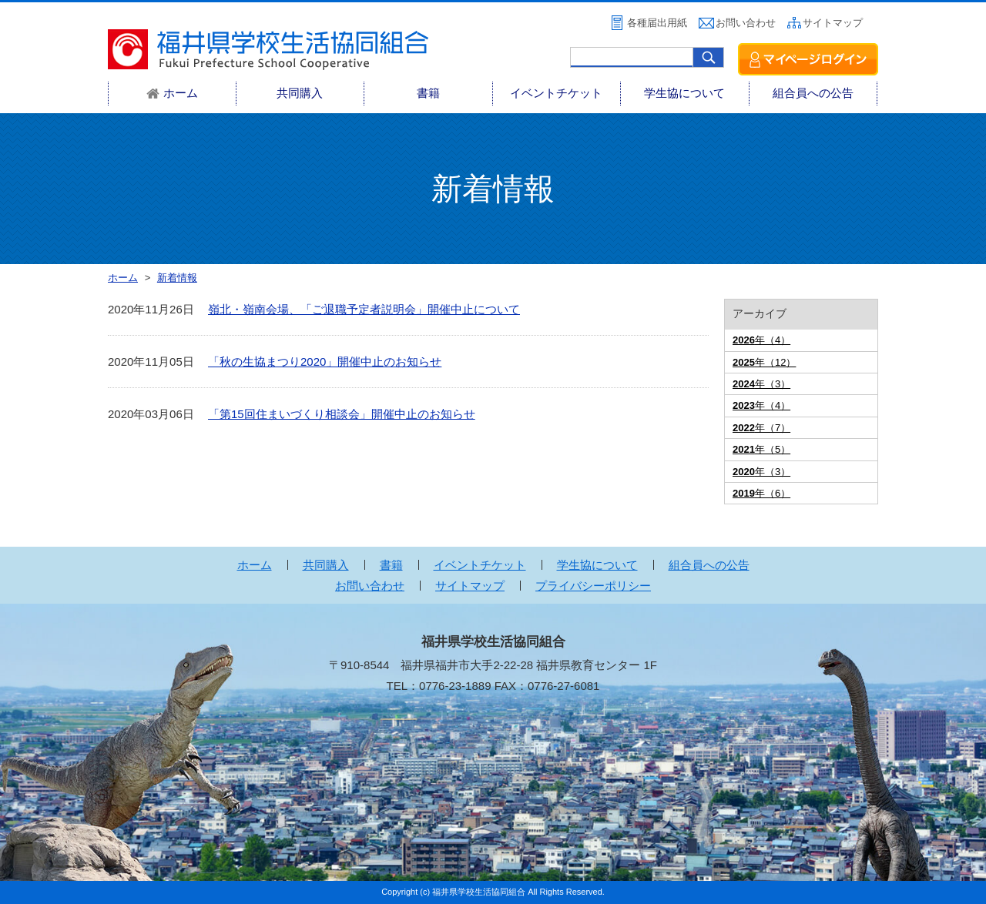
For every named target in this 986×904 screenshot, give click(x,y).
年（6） (761, 493)
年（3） (761, 384)
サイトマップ (833, 22)
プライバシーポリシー (593, 585)
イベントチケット (556, 92)
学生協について (684, 92)
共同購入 (300, 92)
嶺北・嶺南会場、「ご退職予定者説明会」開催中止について (364, 309)
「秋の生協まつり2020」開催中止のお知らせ (324, 361)
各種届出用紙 (657, 22)
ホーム (254, 564)
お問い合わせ (746, 22)
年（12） (764, 362)
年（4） (761, 340)
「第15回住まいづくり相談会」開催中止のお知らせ (341, 413)
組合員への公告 (813, 92)
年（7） (761, 428)
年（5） (761, 449)
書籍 (428, 92)
